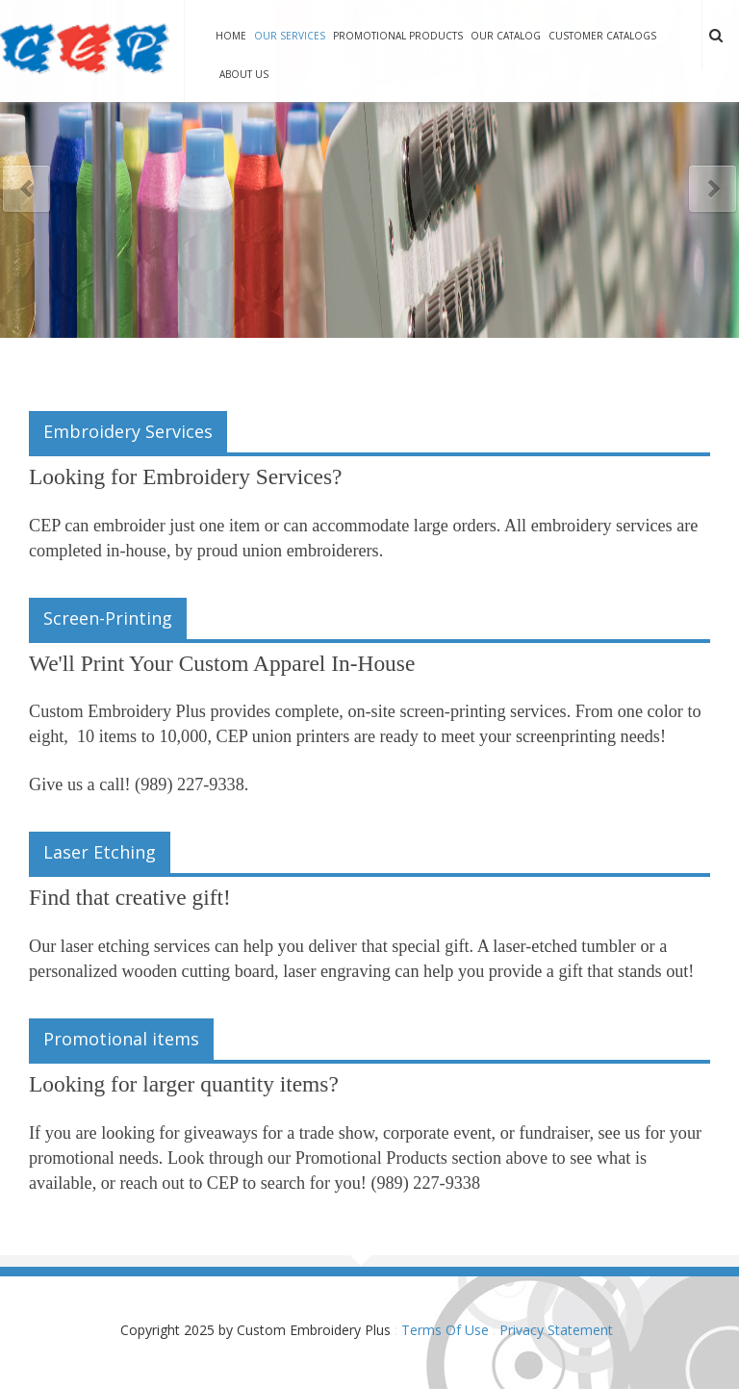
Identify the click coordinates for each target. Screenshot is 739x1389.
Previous (26, 189)
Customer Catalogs (602, 35)
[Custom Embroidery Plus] (84, 49)
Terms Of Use (445, 1330)
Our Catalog (506, 35)
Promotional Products (398, 35)
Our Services (289, 35)
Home (231, 35)
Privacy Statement (556, 1330)
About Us (243, 74)
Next (712, 189)
